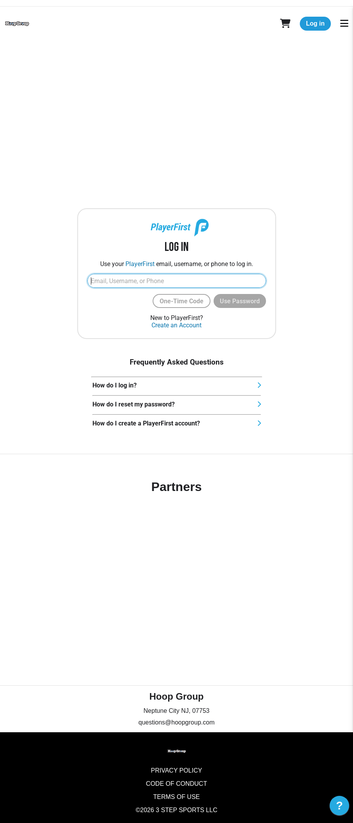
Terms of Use (176, 797)
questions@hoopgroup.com (177, 722)
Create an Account (176, 325)
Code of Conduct (176, 783)
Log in (315, 23)
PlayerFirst (140, 264)
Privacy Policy (176, 770)
